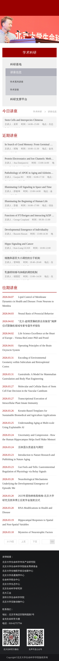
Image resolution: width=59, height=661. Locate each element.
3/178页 (10, 541)
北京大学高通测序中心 (13, 575)
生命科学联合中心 (11, 579)
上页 (23, 541)
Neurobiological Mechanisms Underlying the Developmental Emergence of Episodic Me (25, 483)
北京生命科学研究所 (12, 588)
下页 (35, 541)
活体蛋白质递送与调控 (30, 447)
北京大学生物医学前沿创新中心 (17, 571)
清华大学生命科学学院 (13, 597)
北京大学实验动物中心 (13, 602)
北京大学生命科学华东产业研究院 (18, 562)
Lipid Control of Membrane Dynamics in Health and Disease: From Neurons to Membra (28, 301)
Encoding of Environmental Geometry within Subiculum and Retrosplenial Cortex (25, 362)
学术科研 (37, 111)
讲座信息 (52, 111)
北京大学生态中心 (11, 584)
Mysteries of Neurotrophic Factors (35, 532)
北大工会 (6, 593)
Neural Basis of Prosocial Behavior (36, 313)
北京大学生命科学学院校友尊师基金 (20, 566)
